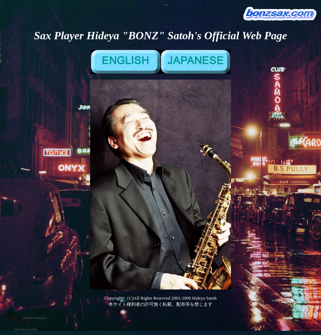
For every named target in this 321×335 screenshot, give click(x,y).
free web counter (26, 329)
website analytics (34, 318)
